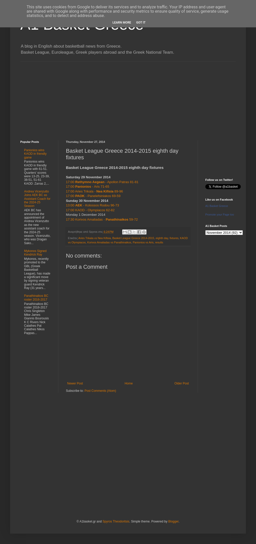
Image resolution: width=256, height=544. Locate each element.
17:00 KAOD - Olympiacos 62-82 (90, 210)
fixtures (174, 238)
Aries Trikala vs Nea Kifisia (94, 238)
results (159, 242)
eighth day (162, 238)
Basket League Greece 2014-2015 (133, 238)
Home (129, 383)
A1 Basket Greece (216, 205)
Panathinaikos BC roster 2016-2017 (36, 297)
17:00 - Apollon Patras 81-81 (102, 182)
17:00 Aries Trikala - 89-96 (94, 191)
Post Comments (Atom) (100, 391)
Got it (140, 22)
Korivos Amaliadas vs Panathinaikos (109, 242)
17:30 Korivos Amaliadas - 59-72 (102, 219)
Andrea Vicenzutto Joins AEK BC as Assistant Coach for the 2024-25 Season (37, 199)
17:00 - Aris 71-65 (87, 186)
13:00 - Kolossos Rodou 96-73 (92, 205)
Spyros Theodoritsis (115, 521)
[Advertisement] (128, 97)
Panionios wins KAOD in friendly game (35, 153)
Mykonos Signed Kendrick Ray (35, 252)
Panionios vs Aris (143, 242)
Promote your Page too (219, 214)
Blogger (173, 521)
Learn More (122, 22)
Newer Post (75, 383)
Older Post (181, 383)
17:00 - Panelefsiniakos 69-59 (93, 196)
